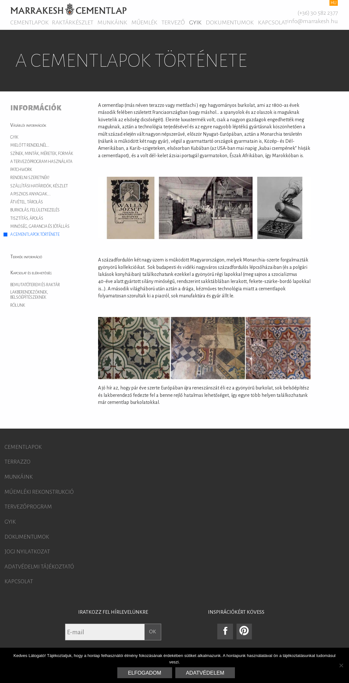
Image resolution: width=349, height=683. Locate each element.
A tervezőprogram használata (41, 161)
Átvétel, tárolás (26, 202)
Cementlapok (29, 22)
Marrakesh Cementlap (68, 9)
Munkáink (112, 22)
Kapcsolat (272, 22)
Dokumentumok (230, 22)
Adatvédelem (205, 673)
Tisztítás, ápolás (26, 218)
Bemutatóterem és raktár (35, 285)
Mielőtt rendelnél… (29, 145)
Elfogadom (144, 673)
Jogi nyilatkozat (27, 552)
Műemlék (144, 22)
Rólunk (17, 305)
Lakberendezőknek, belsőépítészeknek (29, 295)
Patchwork (21, 169)
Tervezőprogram (28, 507)
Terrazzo (17, 462)
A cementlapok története (35, 234)
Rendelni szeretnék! (29, 177)
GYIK (195, 22)
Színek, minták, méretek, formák (41, 153)
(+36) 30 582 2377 (317, 13)
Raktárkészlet (72, 22)
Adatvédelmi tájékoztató (39, 567)
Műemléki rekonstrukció (39, 492)
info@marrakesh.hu (312, 21)
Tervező (173, 22)
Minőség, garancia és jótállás (40, 226)
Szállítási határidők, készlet (39, 186)
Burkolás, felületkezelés (35, 210)
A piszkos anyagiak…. (30, 194)
